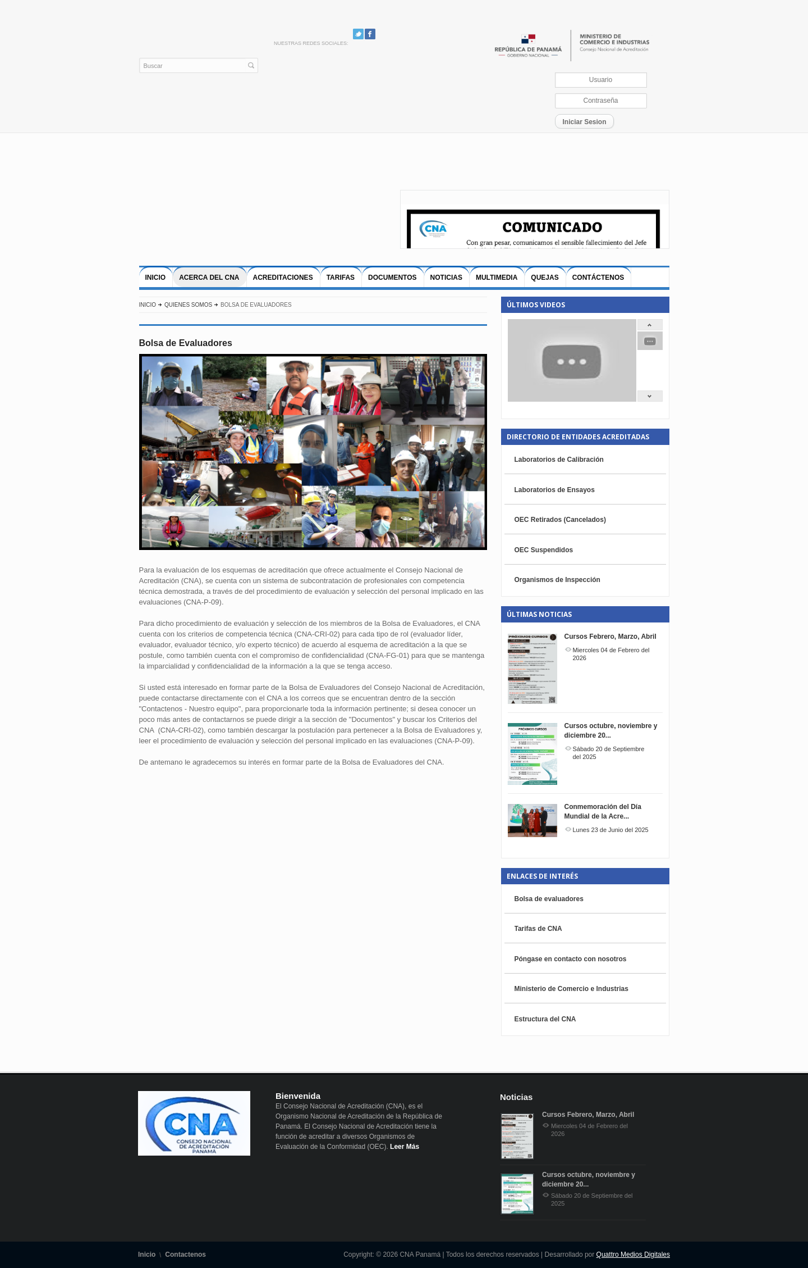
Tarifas (341, 277)
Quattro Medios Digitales (633, 1254)
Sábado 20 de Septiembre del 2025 (609, 753)
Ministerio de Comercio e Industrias (571, 989)
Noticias (446, 277)
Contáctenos (598, 277)
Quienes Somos (188, 305)
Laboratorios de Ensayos (555, 490)
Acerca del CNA (209, 277)
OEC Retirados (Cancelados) (560, 520)
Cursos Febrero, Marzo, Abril (610, 636)
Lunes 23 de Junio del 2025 (611, 829)
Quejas (544, 277)
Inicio (155, 277)
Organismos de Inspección (557, 580)
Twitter (358, 34)
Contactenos (185, 1254)
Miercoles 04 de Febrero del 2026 (611, 654)
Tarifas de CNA (538, 929)
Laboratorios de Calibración (559, 459)
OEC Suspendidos (544, 550)
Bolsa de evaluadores (549, 899)
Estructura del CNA (545, 1019)
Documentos (392, 277)
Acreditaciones (283, 277)
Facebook (370, 34)
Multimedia (496, 277)
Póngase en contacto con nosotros (571, 959)
